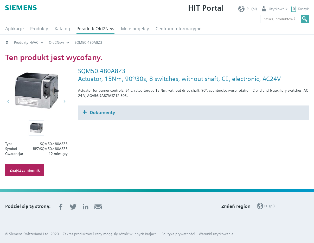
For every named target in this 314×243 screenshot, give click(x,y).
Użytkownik (278, 9)
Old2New (56, 42)
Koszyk (303, 9)
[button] (36, 128)
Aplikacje (14, 28)
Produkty (39, 28)
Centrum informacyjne (178, 28)
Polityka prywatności (178, 234)
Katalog (62, 28)
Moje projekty (135, 28)
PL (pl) (252, 9)
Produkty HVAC (26, 42)
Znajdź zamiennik (25, 170)
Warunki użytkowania (216, 234)
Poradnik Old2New (95, 28)
